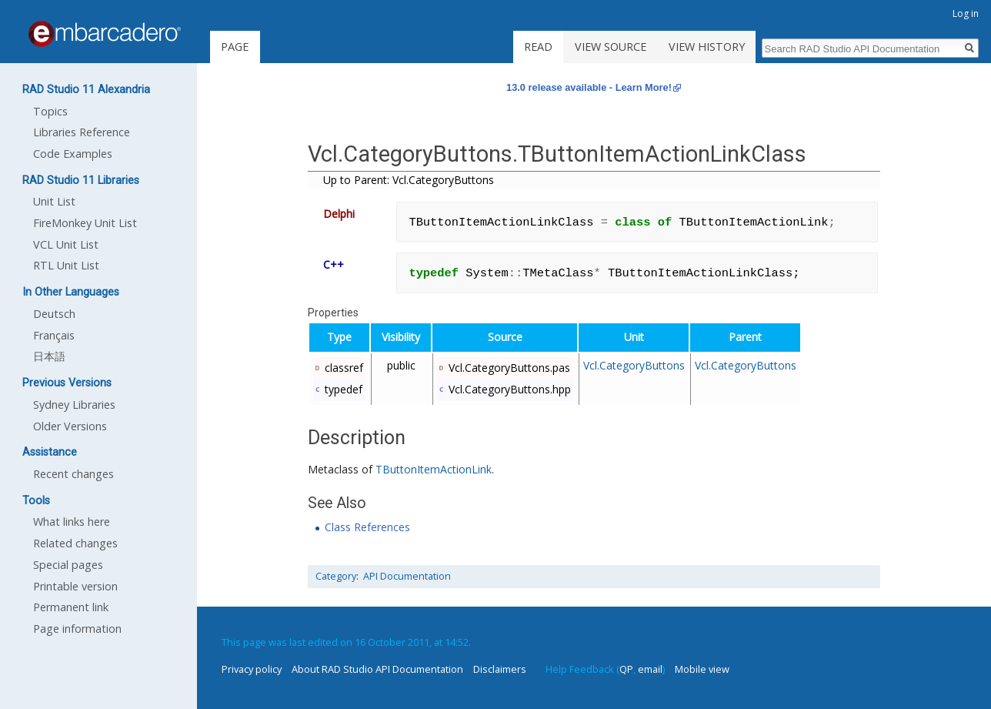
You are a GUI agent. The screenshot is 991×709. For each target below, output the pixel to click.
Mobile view (702, 669)
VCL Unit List (65, 244)
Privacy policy (252, 669)
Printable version (75, 586)
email (650, 669)
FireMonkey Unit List (85, 223)
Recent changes (73, 474)
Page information (77, 628)
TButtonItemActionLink (433, 469)
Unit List (54, 201)
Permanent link (70, 607)
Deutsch (54, 313)
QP (626, 669)
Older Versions (70, 426)
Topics (50, 111)
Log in (966, 13)
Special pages (68, 564)
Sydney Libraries (74, 404)
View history (707, 46)
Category (335, 576)
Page (235, 46)
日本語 (49, 356)
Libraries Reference (81, 132)
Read (538, 46)
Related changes (75, 543)
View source (610, 46)
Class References (367, 527)
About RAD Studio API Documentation (377, 669)
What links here (71, 521)
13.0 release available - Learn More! (589, 87)
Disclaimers (499, 669)
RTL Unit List (66, 265)
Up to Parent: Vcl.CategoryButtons (408, 179)
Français (54, 335)
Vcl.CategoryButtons (634, 365)
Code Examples (72, 153)
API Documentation (407, 576)
